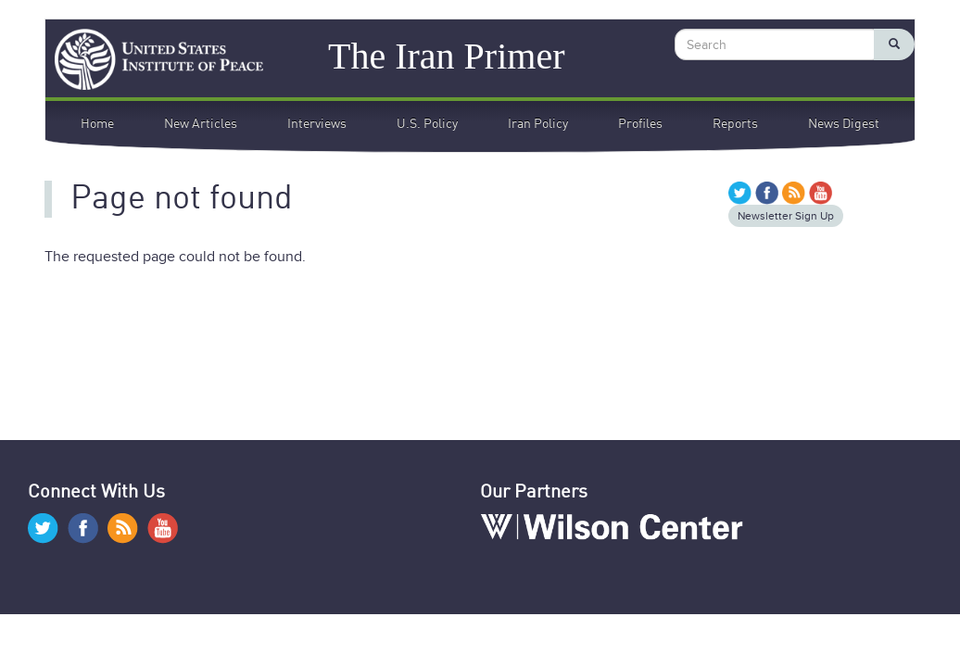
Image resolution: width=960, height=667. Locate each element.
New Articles (200, 124)
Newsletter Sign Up (786, 215)
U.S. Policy (427, 124)
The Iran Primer (446, 55)
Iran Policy (538, 124)
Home (97, 124)
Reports (735, 124)
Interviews (317, 124)
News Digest (843, 124)
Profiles (640, 124)
